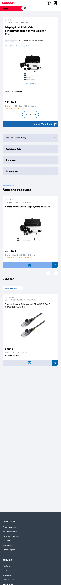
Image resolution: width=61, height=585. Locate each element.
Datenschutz (8, 579)
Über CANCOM (9, 527)
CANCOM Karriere (11, 536)
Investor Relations (10, 532)
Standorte (7, 541)
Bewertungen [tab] (30, 171)
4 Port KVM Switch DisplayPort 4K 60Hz (27, 206)
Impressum (7, 575)
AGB (5, 570)
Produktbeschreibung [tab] (30, 138)
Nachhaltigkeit (9, 550)
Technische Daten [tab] (30, 149)
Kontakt (6, 566)
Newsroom (7, 545)
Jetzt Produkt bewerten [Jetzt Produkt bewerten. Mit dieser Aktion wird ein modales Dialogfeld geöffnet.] (32, 41)
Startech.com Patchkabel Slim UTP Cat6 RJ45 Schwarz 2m (27, 305)
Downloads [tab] (30, 160)
